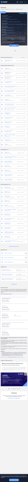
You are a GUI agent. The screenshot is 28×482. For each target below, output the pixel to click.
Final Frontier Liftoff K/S (8, 130)
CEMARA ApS (7, 35)
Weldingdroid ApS (7, 223)
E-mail (22, 13)
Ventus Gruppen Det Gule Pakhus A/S (10, 108)
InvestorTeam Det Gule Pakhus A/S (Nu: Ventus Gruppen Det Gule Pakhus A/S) (14, 297)
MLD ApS (6, 144)
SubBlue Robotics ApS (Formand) (7, 274)
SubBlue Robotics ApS (8, 72)
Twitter (26, 13)
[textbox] (14, 369)
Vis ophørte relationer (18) (14, 246)
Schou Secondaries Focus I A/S (10, 104)
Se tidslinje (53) (14, 284)
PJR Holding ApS (7, 139)
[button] (17, 2)
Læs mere (14, 45)
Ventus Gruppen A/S (8, 95)
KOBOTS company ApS (8, 121)
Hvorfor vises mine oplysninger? (14, 398)
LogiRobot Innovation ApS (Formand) (8, 278)
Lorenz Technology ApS (8, 76)
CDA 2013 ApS (7, 165)
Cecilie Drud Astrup (20, 357)
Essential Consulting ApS (9, 117)
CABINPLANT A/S (9, 27)
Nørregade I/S (7, 99)
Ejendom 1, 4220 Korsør (8, 253)
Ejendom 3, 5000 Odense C (9, 262)
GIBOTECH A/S (7, 191)
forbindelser (5, 357)
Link (20, 13)
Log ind (21, 2)
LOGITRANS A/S (7, 187)
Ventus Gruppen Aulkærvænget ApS (10, 86)
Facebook (24, 13)
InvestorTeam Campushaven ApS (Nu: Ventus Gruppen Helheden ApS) (13, 322)
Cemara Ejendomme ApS (8, 81)
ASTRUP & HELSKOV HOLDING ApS (8, 19)
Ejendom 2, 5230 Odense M (9, 257)
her (4, 477)
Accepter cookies (14, 480)
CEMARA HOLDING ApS (9, 60)
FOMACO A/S (7, 200)
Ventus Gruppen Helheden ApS (9, 90)
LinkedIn (23, 13)
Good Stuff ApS (7, 126)
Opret (25, 2)
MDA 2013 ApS (7, 170)
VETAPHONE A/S (7, 196)
